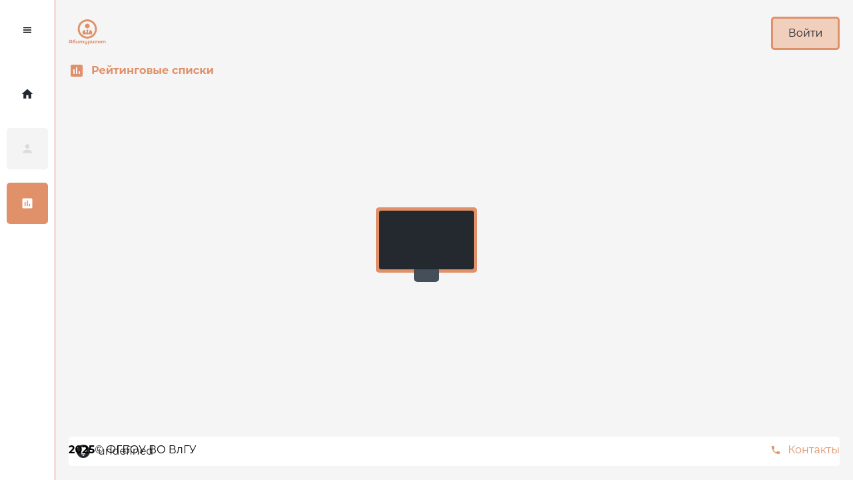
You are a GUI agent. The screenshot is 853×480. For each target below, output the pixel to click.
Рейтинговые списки (141, 71)
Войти (805, 33)
